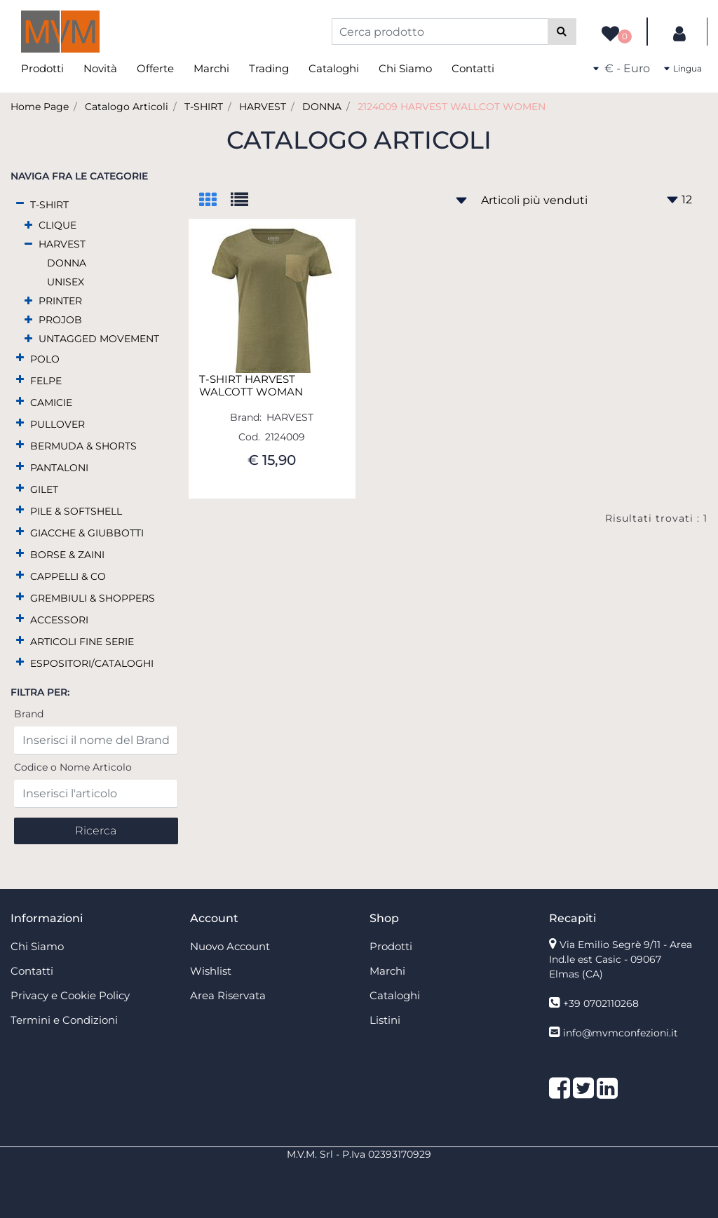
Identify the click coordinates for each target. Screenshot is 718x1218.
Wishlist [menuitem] (210, 970)
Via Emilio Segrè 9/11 (620, 959)
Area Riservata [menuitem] (228, 995)
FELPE (46, 380)
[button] (562, 31)
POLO (45, 359)
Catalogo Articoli (126, 106)
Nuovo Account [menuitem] (230, 946)
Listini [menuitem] (385, 1020)
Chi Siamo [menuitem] (405, 68)
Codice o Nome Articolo (73, 767)
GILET (44, 489)
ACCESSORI (59, 620)
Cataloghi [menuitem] (334, 68)
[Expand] (28, 225)
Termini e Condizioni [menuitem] (64, 1020)
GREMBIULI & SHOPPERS (92, 598)
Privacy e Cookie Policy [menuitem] (70, 995)
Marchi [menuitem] (211, 68)
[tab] (215, 201)
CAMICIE (51, 402)
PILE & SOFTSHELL (76, 511)
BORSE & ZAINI (67, 554)
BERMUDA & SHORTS (83, 446)
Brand (28, 714)
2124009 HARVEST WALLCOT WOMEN (452, 106)
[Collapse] (20, 203)
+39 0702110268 (601, 1003)
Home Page (40, 106)
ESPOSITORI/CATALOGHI (92, 663)
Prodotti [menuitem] (42, 68)
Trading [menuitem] (269, 68)
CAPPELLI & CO (68, 576)
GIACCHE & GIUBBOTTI (87, 533)
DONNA (321, 106)
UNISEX (65, 282)
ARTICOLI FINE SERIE (82, 641)
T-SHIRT (203, 106)
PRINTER (60, 301)
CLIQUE (57, 225)
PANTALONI (59, 467)
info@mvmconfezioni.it (620, 1033)
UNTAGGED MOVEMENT (99, 338)
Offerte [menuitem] (155, 68)
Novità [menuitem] (100, 68)
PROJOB (60, 319)
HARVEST (262, 106)
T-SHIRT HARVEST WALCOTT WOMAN (251, 385)
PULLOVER (57, 424)
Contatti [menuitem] (473, 68)
